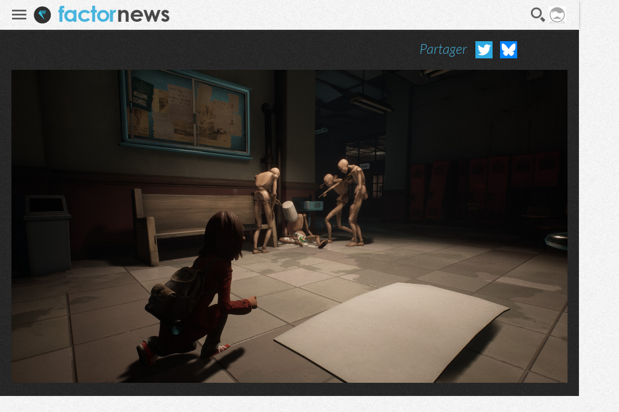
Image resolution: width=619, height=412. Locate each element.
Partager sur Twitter (484, 49)
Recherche (538, 14)
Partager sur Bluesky (508, 49)
